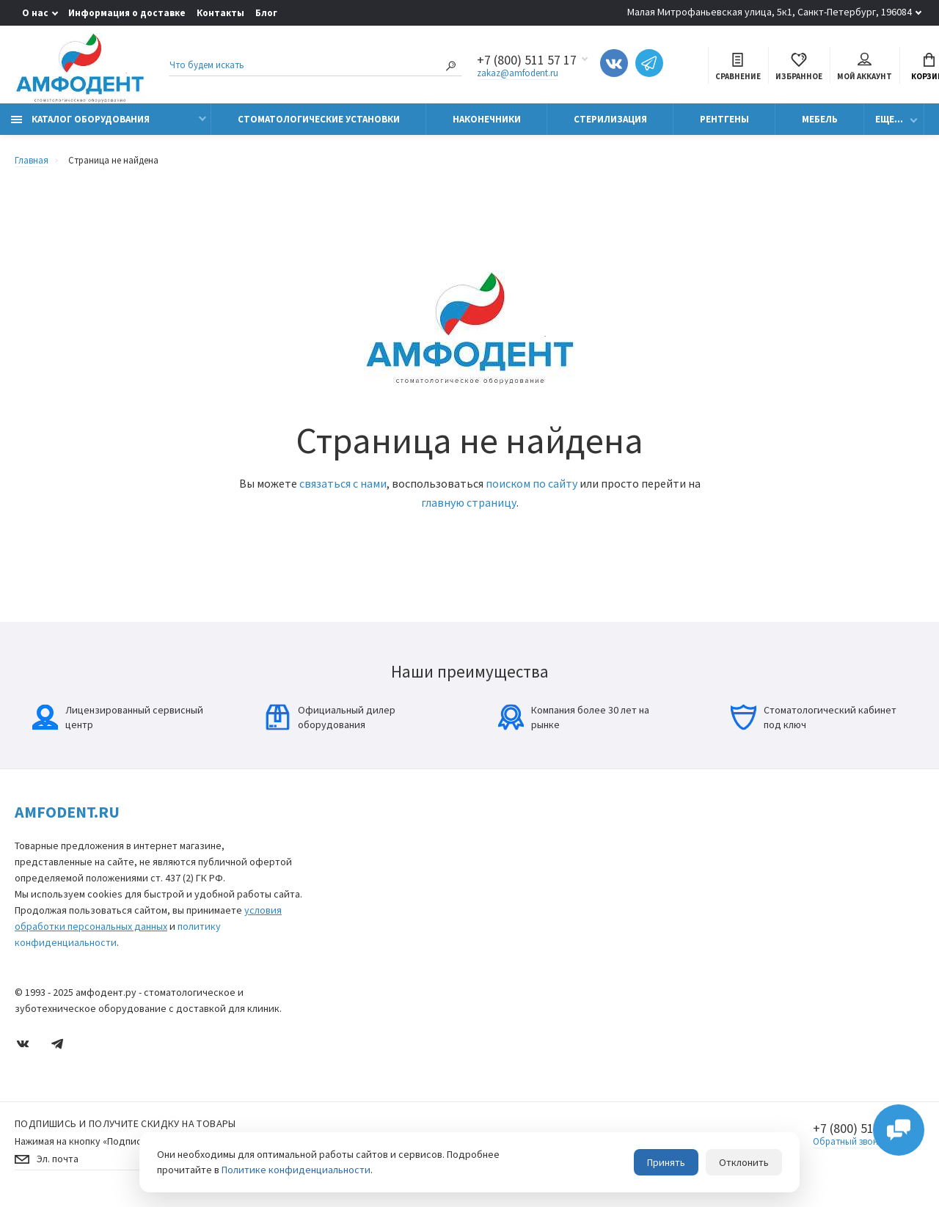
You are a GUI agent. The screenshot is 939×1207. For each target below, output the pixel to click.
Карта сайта (555, 840)
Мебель (820, 119)
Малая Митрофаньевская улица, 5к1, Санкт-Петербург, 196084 (769, 11)
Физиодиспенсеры (364, 984)
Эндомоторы (353, 964)
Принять (666, 1162)
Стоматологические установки (319, 119)
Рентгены (724, 119)
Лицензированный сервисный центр (117, 717)
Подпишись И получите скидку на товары (125, 1123)
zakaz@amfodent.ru (517, 73)
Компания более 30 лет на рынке (573, 717)
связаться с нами (343, 483)
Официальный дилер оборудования (330, 717)
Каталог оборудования (80, 119)
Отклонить (744, 1162)
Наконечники (487, 119)
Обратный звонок (850, 1141)
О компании (759, 840)
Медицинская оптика (369, 943)
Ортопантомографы (369, 902)
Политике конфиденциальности (296, 1169)
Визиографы (352, 882)
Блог (266, 13)
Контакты (220, 13)
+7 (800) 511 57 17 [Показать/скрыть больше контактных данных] (527, 60)
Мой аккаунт (864, 67)
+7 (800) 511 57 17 (863, 1128)
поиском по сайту (531, 483)
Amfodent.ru (67, 811)
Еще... (889, 119)
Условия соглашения (573, 882)
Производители (767, 861)
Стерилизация (610, 119)
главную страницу (468, 502)
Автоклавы (347, 1005)
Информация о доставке (127, 13)
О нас (35, 13)
